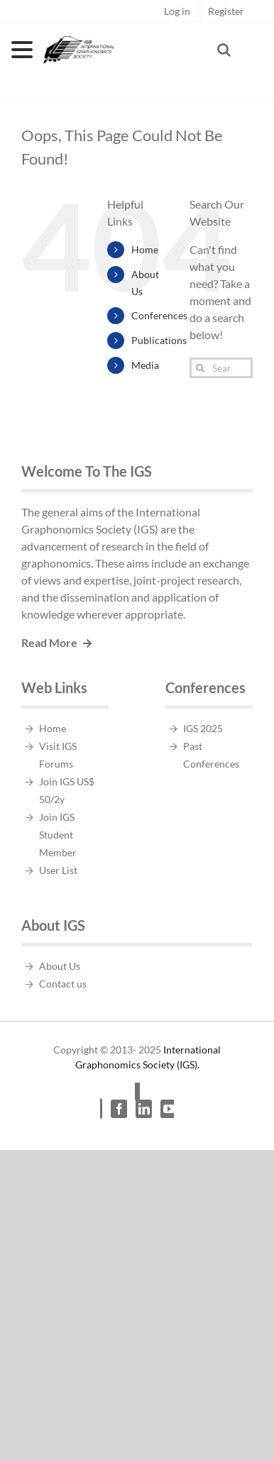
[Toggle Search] (224, 50)
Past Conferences (211, 755)
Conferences (159, 315)
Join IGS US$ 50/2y (66, 790)
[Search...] (221, 368)
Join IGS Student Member (58, 834)
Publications (159, 340)
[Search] (200, 368)
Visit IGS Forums (58, 755)
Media (145, 365)
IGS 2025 (203, 728)
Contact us (63, 984)
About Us (59, 966)
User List (58, 870)
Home (144, 249)
